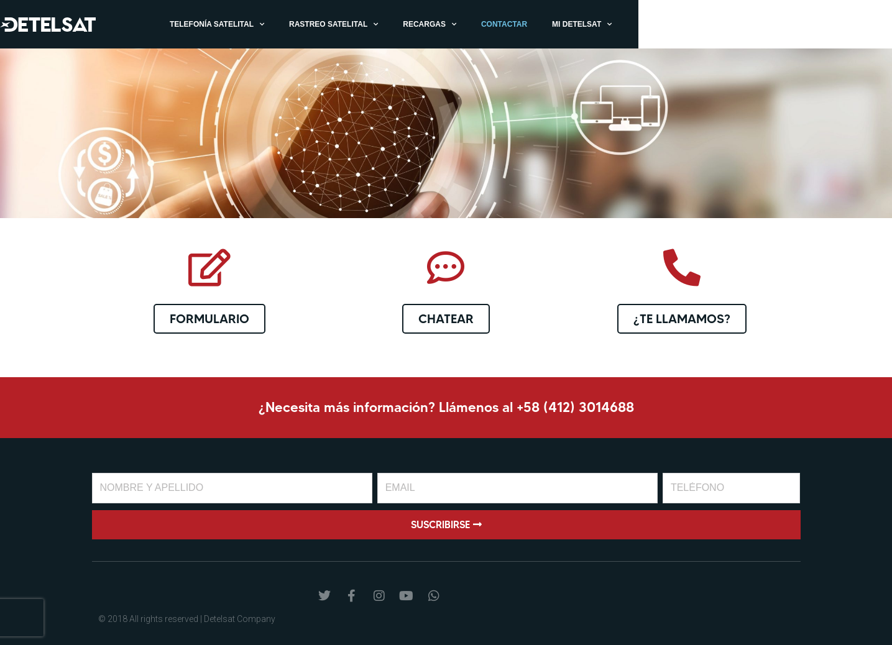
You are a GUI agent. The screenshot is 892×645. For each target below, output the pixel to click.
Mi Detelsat (751, 24)
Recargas (598, 24)
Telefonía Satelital (386, 24)
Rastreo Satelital (502, 24)
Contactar (673, 24)
